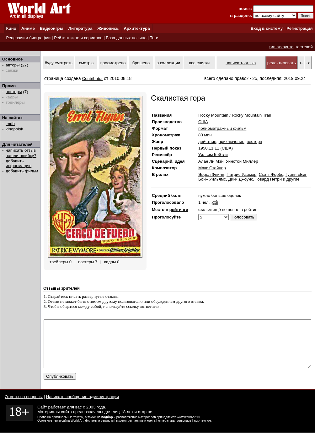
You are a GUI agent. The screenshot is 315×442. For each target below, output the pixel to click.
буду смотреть (58, 63)
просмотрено (113, 63)
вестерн (254, 141)
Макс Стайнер (212, 168)
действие (207, 141)
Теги (154, 37)
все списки (199, 63)
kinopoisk (14, 129)
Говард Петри (268, 179)
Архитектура (137, 28)
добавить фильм (22, 171)
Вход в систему (267, 28)
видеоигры (124, 430)
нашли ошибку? (21, 155)
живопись (184, 430)
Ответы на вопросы (24, 406)
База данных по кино (126, 37)
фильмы (91, 430)
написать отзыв (21, 150)
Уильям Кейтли (213, 154)
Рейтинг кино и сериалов (78, 37)
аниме (138, 430)
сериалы (107, 430)
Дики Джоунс (240, 179)
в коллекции (168, 63)
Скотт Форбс (271, 174)
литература (166, 430)
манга (151, 430)
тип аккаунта (281, 47)
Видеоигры (51, 28)
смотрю (86, 63)
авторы (13, 65)
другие (292, 179)
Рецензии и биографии (28, 37)
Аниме (28, 28)
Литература (80, 28)
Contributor (92, 78)
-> (308, 63)
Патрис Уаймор (241, 174)
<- (301, 63)
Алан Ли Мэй (211, 161)
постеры (14, 91)
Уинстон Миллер (242, 161)
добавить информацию (18, 163)
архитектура (202, 430)
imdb (10, 123)
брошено (141, 63)
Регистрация (299, 28)
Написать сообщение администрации (82, 406)
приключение (231, 141)
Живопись (108, 28)
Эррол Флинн (211, 174)
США (203, 121)
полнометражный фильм (222, 128)
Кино (11, 28)
